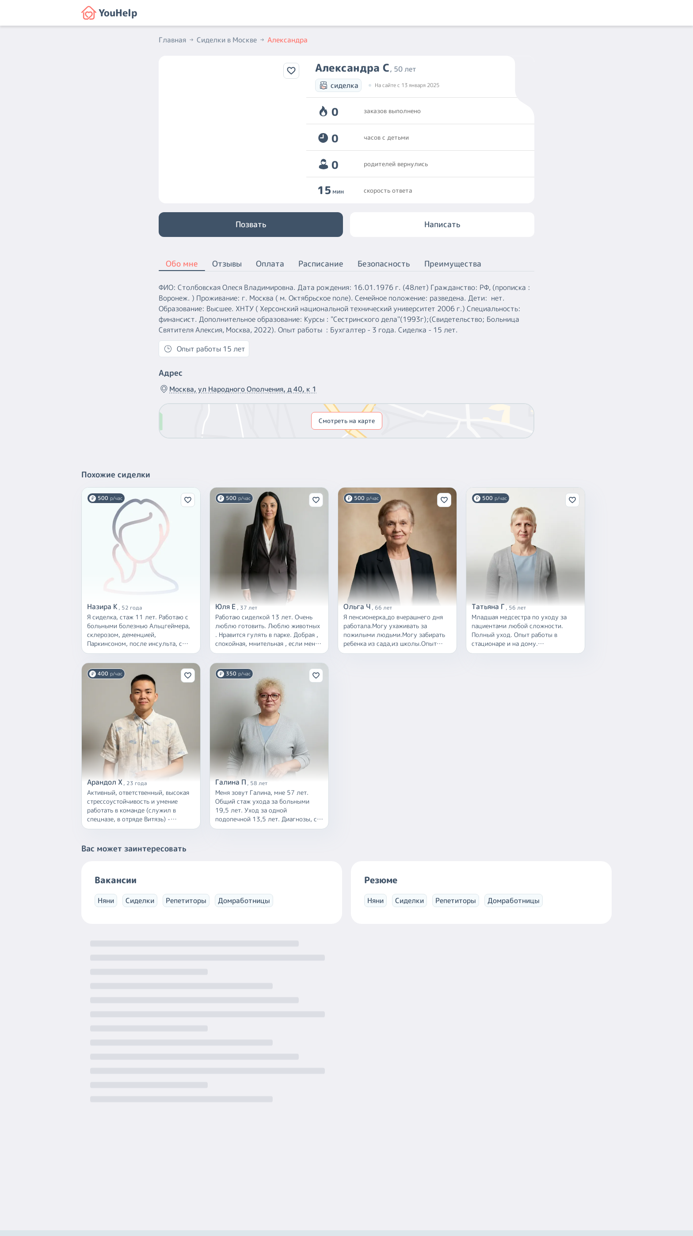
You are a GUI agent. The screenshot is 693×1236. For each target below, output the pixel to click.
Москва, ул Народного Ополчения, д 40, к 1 (237, 389)
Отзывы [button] (227, 263)
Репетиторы (186, 900)
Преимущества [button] (452, 263)
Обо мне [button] (182, 264)
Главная (177, 40)
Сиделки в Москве (231, 40)
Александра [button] (287, 40)
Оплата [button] (270, 263)
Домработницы (244, 900)
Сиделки (140, 900)
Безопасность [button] (384, 263)
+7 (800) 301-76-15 (365, 1155)
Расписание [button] (320, 263)
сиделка (338, 85)
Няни (106, 900)
